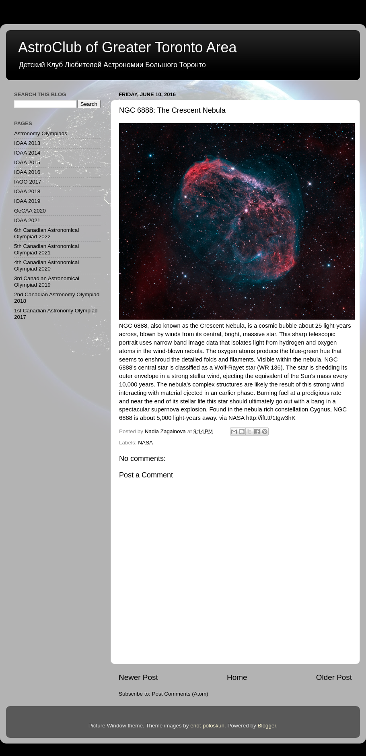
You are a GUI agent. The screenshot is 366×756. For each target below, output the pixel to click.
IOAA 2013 (27, 143)
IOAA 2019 (27, 201)
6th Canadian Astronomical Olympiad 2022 (46, 233)
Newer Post (138, 677)
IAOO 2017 (27, 182)
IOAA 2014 (27, 153)
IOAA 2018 (27, 191)
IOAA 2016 (27, 172)
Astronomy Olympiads (40, 133)
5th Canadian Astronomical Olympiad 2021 (46, 249)
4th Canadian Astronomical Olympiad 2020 (46, 265)
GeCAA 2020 (30, 211)
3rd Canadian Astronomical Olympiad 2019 (46, 281)
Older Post (334, 677)
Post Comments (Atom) (180, 694)
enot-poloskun (207, 726)
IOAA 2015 (27, 162)
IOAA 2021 (27, 220)
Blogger (267, 726)
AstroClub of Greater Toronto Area (127, 47)
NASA (145, 443)
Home (237, 677)
